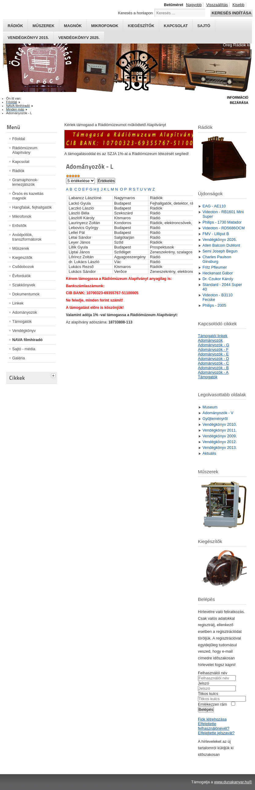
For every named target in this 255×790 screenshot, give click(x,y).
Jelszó (203, 683)
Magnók (73, 25)
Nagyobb (194, 4)
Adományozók (24, 312)
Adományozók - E (213, 354)
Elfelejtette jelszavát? (216, 733)
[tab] (54, 375)
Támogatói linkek (213, 335)
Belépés (206, 709)
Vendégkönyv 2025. (79, 37)
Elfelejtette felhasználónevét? (213, 726)
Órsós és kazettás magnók (27, 195)
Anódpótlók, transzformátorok (27, 237)
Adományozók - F (213, 349)
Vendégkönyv (24, 330)
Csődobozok (23, 266)
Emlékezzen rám (212, 704)
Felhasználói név (212, 673)
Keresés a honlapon (135, 13)
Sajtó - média (23, 349)
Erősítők (19, 225)
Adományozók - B (213, 367)
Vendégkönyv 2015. (28, 37)
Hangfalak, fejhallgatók (32, 207)
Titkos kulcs (208, 693)
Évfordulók (21, 275)
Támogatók (22, 321)
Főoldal (18, 138)
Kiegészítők (141, 25)
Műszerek (43, 25)
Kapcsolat (176, 25)
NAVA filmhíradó (27, 339)
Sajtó (203, 25)
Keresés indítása (231, 13)
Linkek (18, 303)
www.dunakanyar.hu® (233, 782)
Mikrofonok (104, 25)
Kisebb (238, 4)
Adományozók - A (213, 372)
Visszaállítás (217, 4)
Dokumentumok (26, 294)
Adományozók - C (213, 363)
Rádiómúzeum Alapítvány (25, 150)
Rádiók (15, 25)
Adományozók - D (213, 358)
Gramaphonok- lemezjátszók (25, 182)
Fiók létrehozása (212, 719)
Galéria (18, 358)
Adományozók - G (213, 345)
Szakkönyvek (23, 285)
